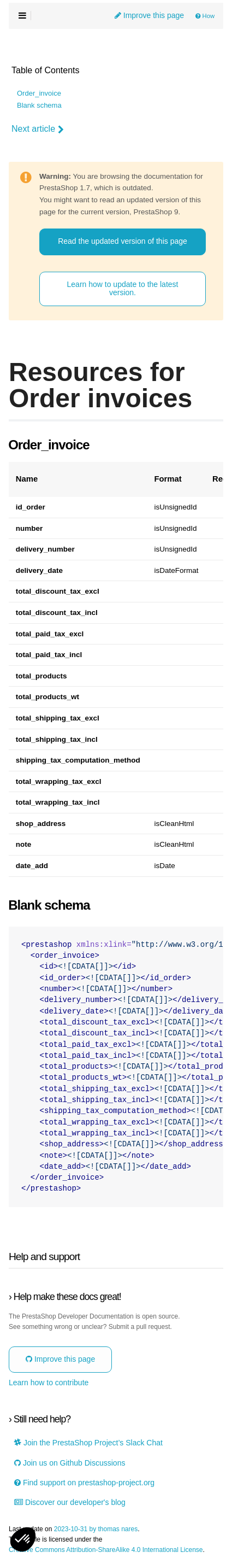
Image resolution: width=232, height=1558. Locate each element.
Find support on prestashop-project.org (84, 1483)
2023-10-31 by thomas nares (96, 1529)
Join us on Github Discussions (69, 1463)
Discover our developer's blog (70, 1502)
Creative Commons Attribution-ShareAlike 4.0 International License (106, 1550)
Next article (37, 129)
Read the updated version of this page (122, 241)
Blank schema (39, 105)
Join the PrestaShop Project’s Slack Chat (88, 1443)
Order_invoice (39, 93)
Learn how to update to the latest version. (123, 288)
